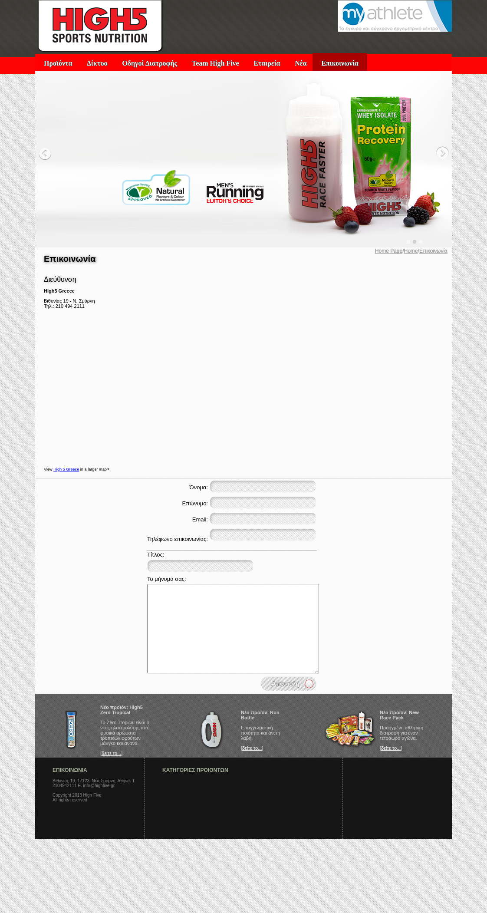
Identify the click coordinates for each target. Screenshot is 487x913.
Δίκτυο (97, 63)
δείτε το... (111, 753)
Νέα (300, 63)
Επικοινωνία (340, 63)
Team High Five (215, 63)
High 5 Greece (66, 469)
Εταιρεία (266, 63)
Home (411, 251)
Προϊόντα (58, 63)
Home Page (388, 251)
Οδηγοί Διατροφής (149, 63)
